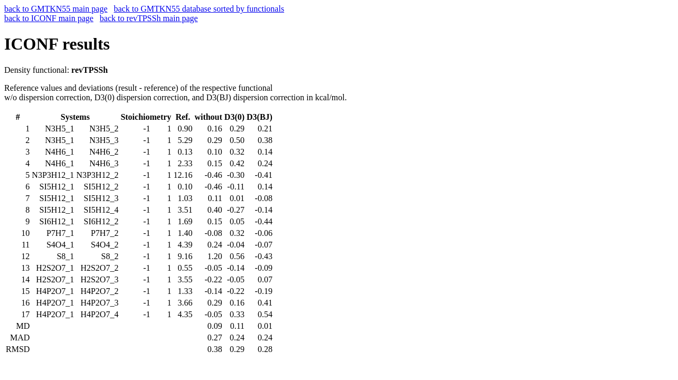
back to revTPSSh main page (149, 18)
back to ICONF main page (48, 18)
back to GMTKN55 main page (56, 8)
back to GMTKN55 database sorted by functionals (199, 8)
